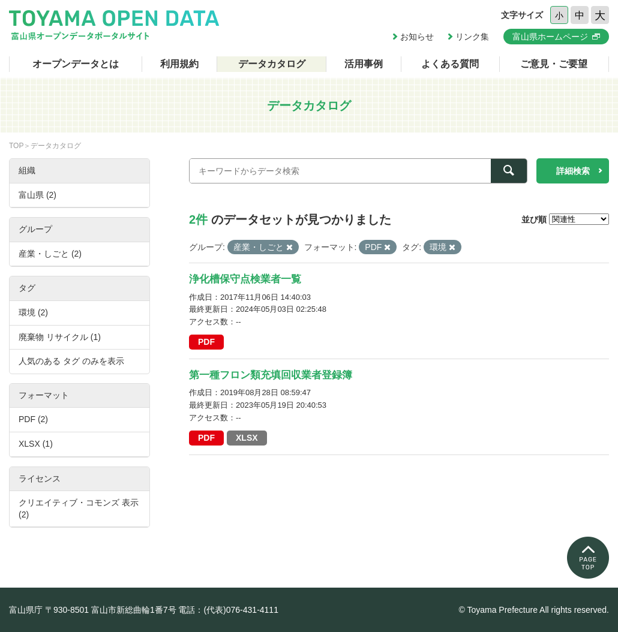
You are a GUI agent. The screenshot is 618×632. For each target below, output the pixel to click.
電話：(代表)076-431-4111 (228, 610)
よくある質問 (450, 64)
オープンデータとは (75, 64)
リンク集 (472, 36)
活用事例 (363, 64)
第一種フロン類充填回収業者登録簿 (270, 375)
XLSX (247, 438)
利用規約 (179, 64)
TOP (16, 145)
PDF (206, 342)
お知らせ (417, 36)
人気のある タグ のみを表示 (71, 361)
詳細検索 (573, 171)
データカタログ (271, 64)
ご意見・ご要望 (553, 64)
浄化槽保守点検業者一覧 (245, 279)
